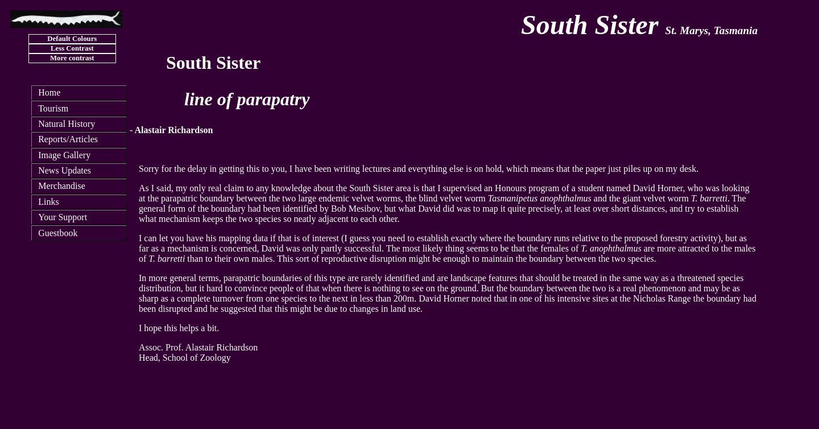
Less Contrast (72, 48)
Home (49, 92)
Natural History (66, 124)
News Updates (64, 170)
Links (48, 202)
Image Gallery (64, 155)
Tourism (53, 108)
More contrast (72, 58)
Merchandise (61, 186)
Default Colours (72, 39)
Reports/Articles (68, 139)
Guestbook (57, 233)
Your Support (62, 217)
